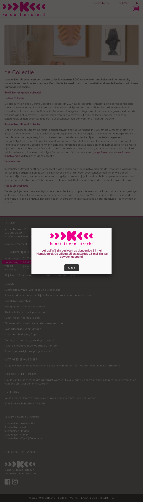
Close (71, 267)
